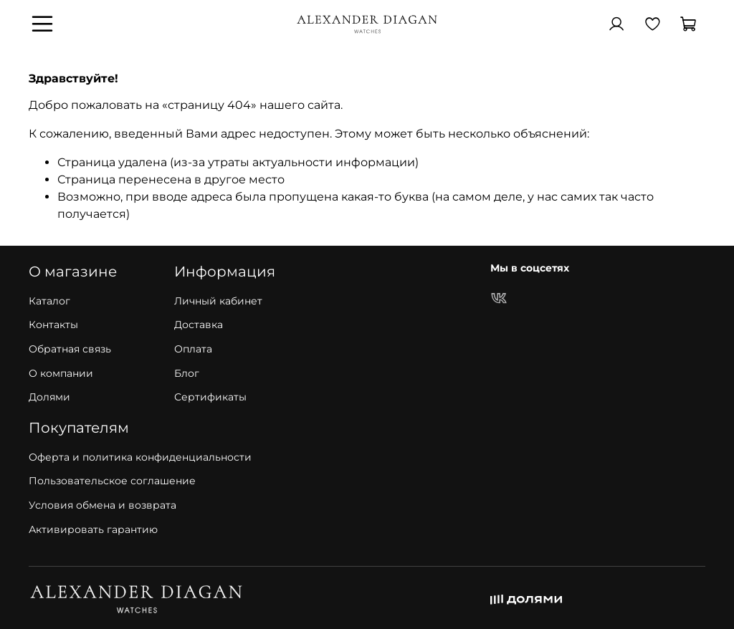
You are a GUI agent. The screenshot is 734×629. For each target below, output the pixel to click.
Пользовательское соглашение (112, 480)
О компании (61, 373)
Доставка (198, 324)
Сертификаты (210, 396)
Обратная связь (70, 348)
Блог (186, 373)
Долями (49, 396)
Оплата (193, 348)
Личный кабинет (218, 300)
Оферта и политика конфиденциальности (140, 457)
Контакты (53, 324)
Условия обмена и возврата (102, 505)
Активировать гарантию (93, 529)
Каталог (49, 300)
